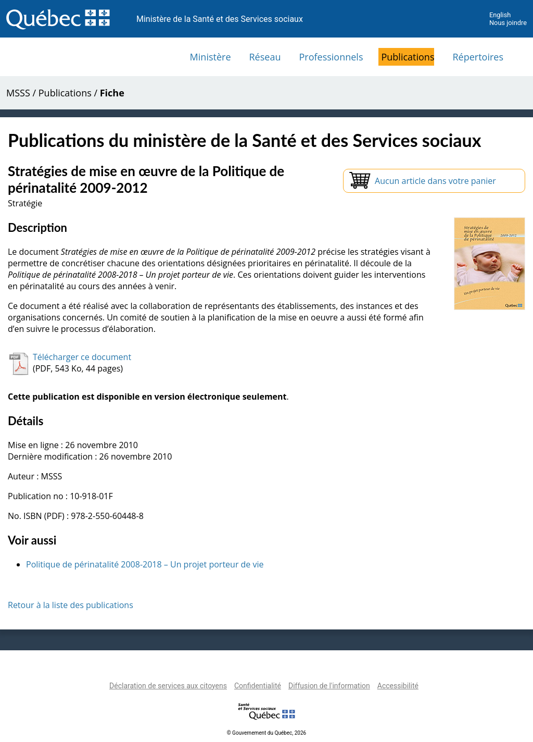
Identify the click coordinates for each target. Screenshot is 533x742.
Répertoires (477, 57)
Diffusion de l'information (329, 686)
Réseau (265, 57)
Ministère (210, 57)
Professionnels (331, 57)
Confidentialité (257, 686)
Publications (407, 57)
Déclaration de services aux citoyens (168, 686)
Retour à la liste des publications (70, 605)
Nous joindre (508, 23)
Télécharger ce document (82, 357)
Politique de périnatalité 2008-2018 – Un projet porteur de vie (145, 564)
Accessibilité (397, 686)
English (500, 15)
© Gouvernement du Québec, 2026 (266, 733)
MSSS (18, 92)
